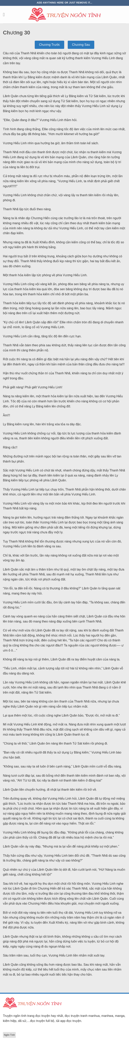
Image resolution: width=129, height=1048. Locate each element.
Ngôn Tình (9, 1035)
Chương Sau (81, 44)
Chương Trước (49, 44)
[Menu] (5, 14)
